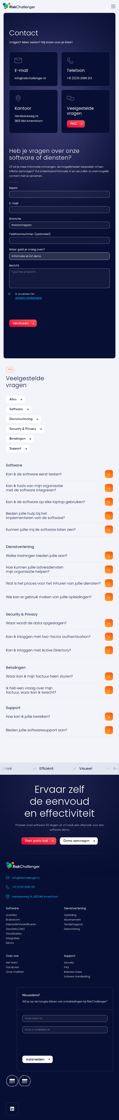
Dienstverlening (75, 908)
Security (69, 962)
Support (69, 956)
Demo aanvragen (76, 844)
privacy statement (28, 302)
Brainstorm (13, 919)
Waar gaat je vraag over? (27, 253)
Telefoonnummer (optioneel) (30, 238)
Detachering (72, 929)
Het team (12, 962)
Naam (13, 192)
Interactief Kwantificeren (21, 924)
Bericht (14, 269)
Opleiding (70, 915)
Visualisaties (14, 933)
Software (12, 908)
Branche (15, 223)
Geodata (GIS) (15, 929)
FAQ (66, 967)
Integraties (12, 938)
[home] (19, 6)
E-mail (13, 207)
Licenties (11, 915)
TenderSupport (73, 924)
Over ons (12, 956)
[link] (38, 845)
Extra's (10, 943)
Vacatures (12, 967)
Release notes (73, 972)
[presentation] (36, 313)
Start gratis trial (36, 844)
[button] (112, 6)
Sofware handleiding (77, 976)
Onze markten (15, 972)
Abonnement (72, 919)
